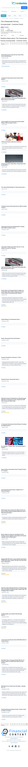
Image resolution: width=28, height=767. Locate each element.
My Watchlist (13, 11)
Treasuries (21, 18)
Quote (5, 35)
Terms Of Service (13, 742)
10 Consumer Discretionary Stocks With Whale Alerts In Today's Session (14, 640)
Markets (3, 15)
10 (21, 42)
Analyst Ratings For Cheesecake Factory (11, 319)
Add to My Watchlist (4, 33)
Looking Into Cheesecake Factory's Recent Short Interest (12, 78)
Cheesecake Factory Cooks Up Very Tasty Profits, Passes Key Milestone (12, 55)
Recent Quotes (4, 11)
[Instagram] (18, 746)
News (7, 18)
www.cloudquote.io (14, 738)
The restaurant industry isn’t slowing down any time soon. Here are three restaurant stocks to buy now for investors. (14, 148)
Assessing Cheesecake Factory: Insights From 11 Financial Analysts (12, 490)
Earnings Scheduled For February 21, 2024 (11, 357)
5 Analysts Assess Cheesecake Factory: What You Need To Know (14, 207)
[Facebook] (12, 746)
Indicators (22, 11)
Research (22, 35)
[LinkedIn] (15, 746)
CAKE (6, 27)
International (16, 18)
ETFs (15, 15)
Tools (20, 15)
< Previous (2, 43)
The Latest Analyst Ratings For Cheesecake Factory (13, 187)
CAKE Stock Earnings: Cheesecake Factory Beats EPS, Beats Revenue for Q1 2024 (13, 268)
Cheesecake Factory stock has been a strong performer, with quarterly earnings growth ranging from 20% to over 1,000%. (14, 62)
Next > (27, 43)
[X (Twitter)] (9, 746)
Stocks (9, 15)
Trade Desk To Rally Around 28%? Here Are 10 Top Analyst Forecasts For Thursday (12, 247)
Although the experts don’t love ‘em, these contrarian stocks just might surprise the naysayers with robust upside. (13, 454)
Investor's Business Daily (6, 66)
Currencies (11, 18)
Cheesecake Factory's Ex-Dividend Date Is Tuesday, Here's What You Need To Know (12, 227)
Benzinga (4, 86)
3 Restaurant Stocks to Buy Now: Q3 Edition (11, 141)
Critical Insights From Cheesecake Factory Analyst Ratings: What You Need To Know (12, 122)
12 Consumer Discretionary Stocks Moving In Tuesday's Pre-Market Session (13, 425)
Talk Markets (4, 626)
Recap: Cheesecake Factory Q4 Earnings (11, 338)
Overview (3, 18)
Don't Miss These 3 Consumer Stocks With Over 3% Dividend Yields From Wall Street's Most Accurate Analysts (12, 661)
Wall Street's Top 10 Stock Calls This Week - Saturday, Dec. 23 (13, 687)
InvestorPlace (4, 278)
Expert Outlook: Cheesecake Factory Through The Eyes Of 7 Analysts (13, 470)
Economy (5, 412)
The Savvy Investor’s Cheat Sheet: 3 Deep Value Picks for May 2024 (13, 164)
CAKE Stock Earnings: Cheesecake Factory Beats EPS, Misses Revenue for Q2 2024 (13, 99)
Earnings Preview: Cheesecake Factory (10, 379)
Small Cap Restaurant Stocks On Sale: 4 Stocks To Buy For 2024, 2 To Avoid (13, 710)
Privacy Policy (21, 741)
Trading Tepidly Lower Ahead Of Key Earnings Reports (11, 614)
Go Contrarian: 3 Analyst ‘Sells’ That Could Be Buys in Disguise (13, 447)
